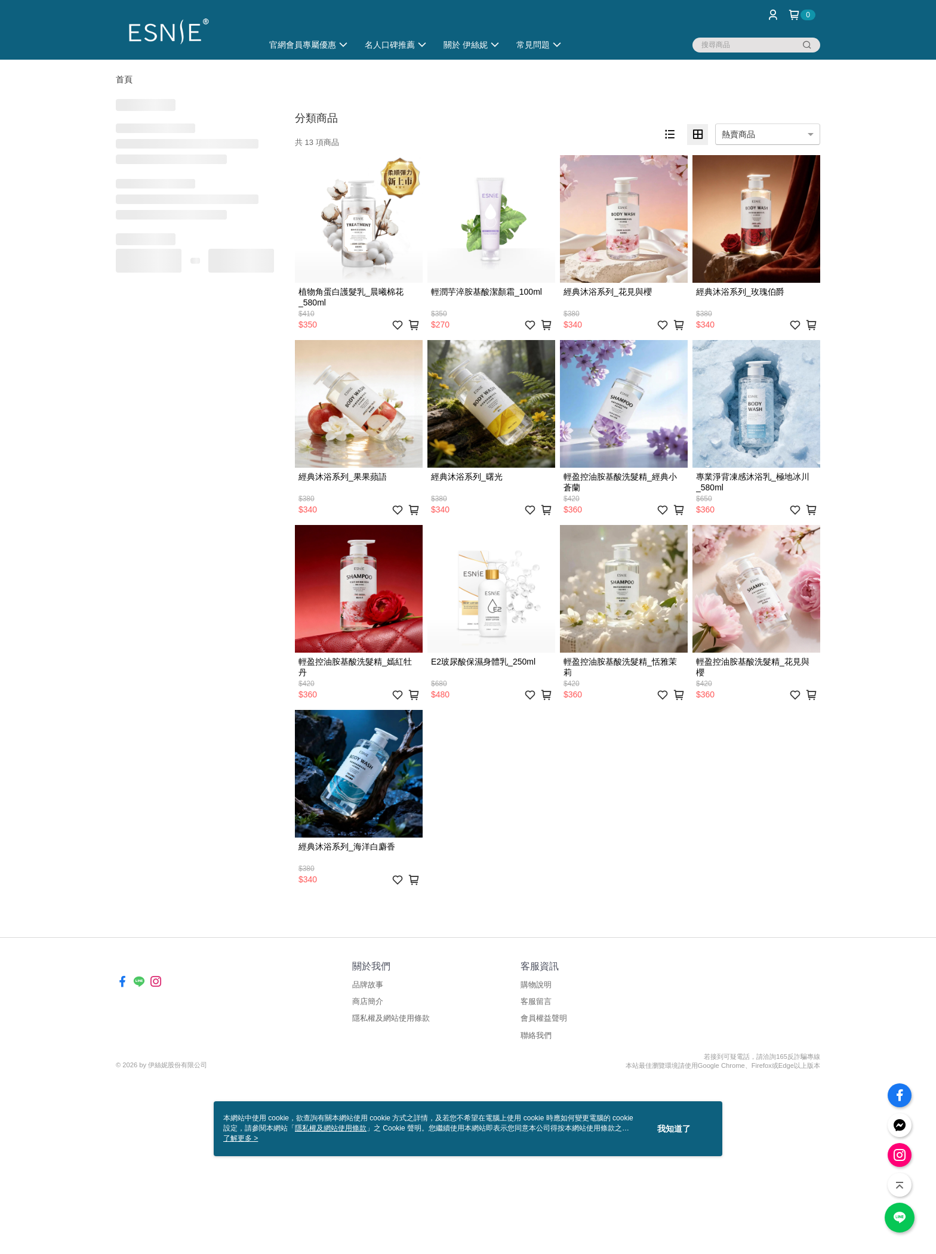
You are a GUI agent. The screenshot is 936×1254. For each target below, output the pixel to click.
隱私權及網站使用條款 (391, 1018)
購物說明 (536, 984)
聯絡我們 (536, 1035)
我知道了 (674, 1128)
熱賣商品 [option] (738, 134)
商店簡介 (367, 1001)
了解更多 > (240, 1138)
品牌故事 (367, 984)
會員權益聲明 (544, 1018)
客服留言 (536, 1001)
